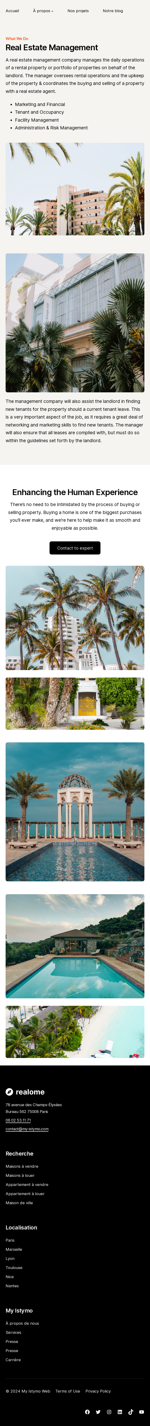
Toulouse (14, 1267)
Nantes (12, 1286)
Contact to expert (75, 548)
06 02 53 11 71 (18, 1120)
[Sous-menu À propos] (52, 11)
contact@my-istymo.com (27, 1129)
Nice (10, 1276)
